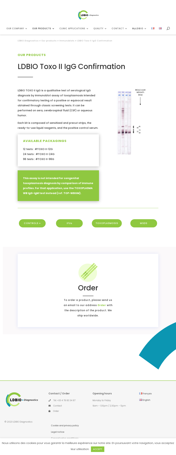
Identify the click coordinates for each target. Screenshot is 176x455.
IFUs (69, 232)
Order (77, 305)
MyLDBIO (137, 28)
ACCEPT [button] (97, 449)
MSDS (143, 232)
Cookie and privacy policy (65, 425)
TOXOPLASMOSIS (107, 232)
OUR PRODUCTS (41, 28)
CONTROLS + (32, 232)
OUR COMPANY (15, 28)
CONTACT (118, 28)
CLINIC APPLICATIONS (72, 28)
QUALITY (98, 28)
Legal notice (57, 431)
